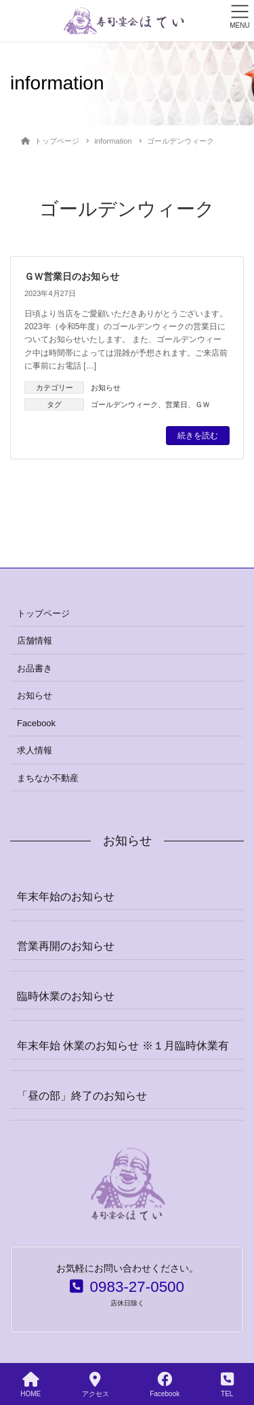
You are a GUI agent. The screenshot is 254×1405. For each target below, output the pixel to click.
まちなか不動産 (48, 778)
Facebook (36, 723)
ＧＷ (202, 404)
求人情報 (34, 750)
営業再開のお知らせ (65, 946)
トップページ (43, 613)
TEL (227, 1385)
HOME (30, 1385)
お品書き (34, 668)
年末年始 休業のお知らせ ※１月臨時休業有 (123, 1045)
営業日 (176, 404)
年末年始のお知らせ (65, 896)
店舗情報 (34, 640)
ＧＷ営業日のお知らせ (71, 276)
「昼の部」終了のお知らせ (82, 1096)
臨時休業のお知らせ (65, 996)
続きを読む (197, 435)
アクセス (95, 1385)
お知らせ (106, 387)
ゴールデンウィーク (124, 404)
